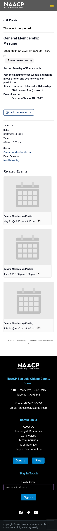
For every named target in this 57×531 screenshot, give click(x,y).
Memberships (28, 444)
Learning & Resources (28, 431)
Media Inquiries (28, 440)
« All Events (10, 20)
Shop (38, 460)
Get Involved (28, 435)
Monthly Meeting (11, 160)
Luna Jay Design (30, 527)
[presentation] (28, 194)
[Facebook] (21, 512)
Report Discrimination (28, 449)
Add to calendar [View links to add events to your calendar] (19, 112)
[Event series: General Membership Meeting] (39, 221)
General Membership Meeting (17, 152)
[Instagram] (36, 512)
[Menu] (52, 5)
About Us (28, 426)
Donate (20, 460)
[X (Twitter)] (28, 512)
